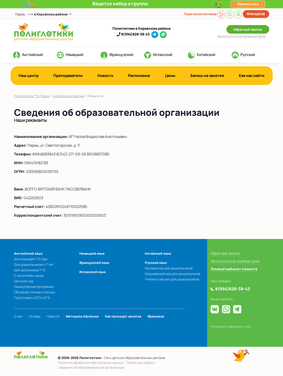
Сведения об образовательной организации (91, 367)
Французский (121, 54)
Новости (105, 75)
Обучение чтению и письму (34, 292)
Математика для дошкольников (168, 268)
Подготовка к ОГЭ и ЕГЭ (32, 297)
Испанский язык (92, 272)
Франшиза (256, 14)
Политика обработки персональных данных (90, 362)
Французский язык (94, 262)
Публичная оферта (140, 362)
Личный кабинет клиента (234, 268)
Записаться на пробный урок (235, 261)
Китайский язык (158, 253)
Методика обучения (82, 316)
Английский (32, 54)
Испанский (162, 54)
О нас (18, 316)
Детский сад (23, 281)
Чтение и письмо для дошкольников (172, 279)
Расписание (139, 75)
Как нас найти (251, 75)
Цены (170, 75)
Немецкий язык (92, 253)
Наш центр (29, 75)
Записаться (241, 36)
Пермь (20, 14)
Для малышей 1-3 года (30, 259)
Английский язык (28, 253)
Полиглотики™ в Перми (32, 96)
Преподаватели (68, 75)
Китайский (206, 54)
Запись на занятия (207, 75)
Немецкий (74, 54)
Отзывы (34, 316)
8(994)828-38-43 (135, 34)
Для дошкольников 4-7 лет (34, 264)
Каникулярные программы (34, 286)
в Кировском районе (68, 96)
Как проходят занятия (123, 316)
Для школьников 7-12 (29, 270)
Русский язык (156, 262)
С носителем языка (28, 275)
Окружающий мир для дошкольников (172, 273)
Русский (247, 54)
